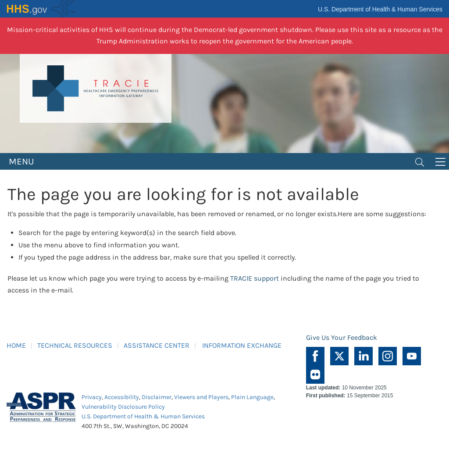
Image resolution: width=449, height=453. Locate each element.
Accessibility (121, 397)
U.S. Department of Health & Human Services (380, 9)
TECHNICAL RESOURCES (74, 345)
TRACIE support (254, 278)
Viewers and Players (201, 397)
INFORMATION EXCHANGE (242, 345)
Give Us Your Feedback (341, 337)
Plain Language (252, 397)
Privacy (92, 397)
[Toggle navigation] (420, 161)
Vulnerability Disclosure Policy (123, 406)
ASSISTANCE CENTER (156, 345)
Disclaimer (156, 397)
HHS (42, 9)
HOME (16, 345)
